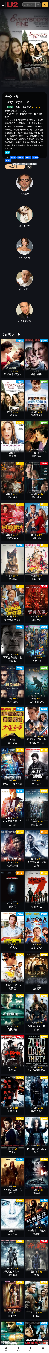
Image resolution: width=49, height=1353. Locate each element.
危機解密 (12, 1029)
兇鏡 (36, 1275)
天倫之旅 (12, 415)
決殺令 (12, 1070)
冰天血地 (12, 1234)
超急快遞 (12, 1111)
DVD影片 (16, 164)
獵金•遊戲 (12, 702)
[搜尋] (29, 4)
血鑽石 (36, 1316)
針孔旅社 (12, 1316)
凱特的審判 (36, 374)
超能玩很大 (36, 947)
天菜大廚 (12, 947)
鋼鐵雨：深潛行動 (12, 784)
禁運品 (12, 1152)
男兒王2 (36, 661)
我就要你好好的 (12, 374)
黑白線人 (36, 497)
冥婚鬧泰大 (12, 538)
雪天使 (12, 456)
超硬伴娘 (36, 579)
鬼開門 (12, 906)
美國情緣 (36, 456)
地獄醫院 (36, 988)
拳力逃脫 (36, 784)
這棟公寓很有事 (12, 620)
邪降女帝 (36, 620)
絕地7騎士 (36, 906)
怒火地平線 (12, 865)
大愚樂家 (12, 743)
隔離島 (36, 1193)
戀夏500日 (36, 415)
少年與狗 (12, 579)
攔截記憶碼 (36, 1111)
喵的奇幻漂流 (37, 702)
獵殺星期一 (36, 824)
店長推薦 (33, 164)
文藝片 (24, 164)
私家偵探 (12, 497)
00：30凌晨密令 (36, 1070)
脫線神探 (36, 538)
